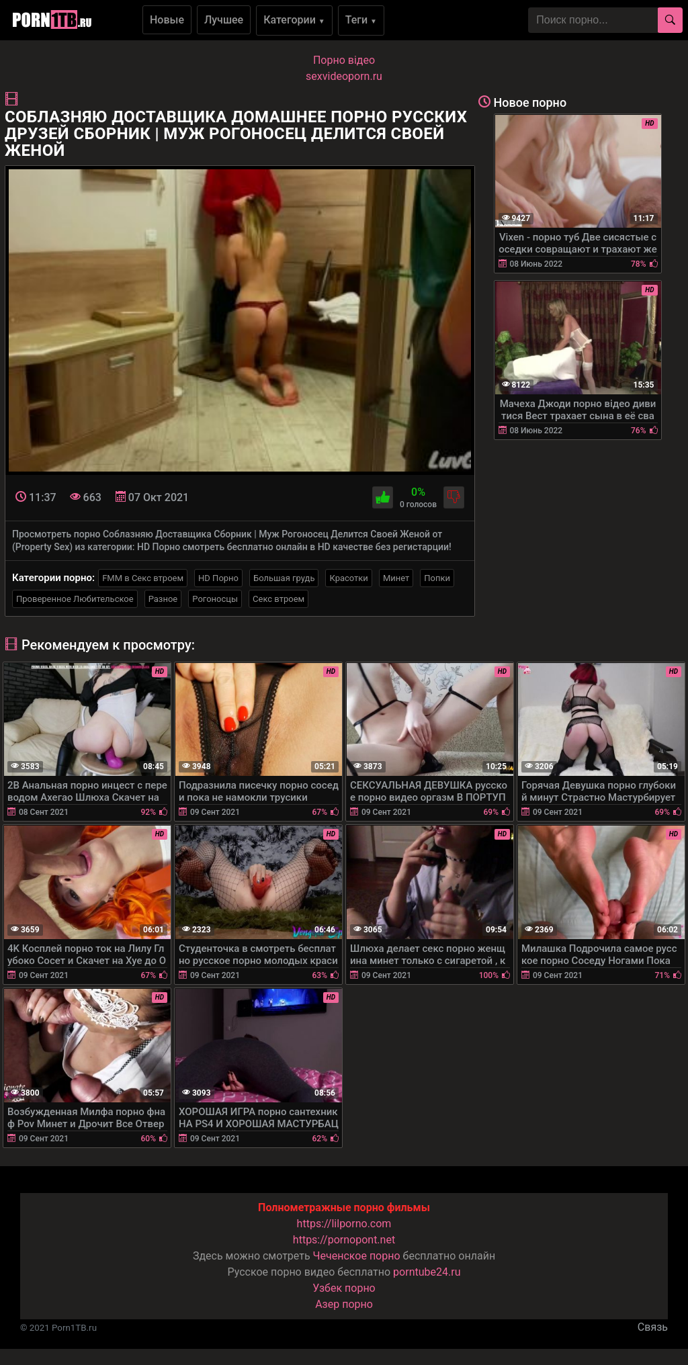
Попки (437, 578)
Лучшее (223, 19)
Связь (653, 1327)
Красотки (348, 578)
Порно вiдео (344, 60)
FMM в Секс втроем (142, 578)
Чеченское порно (356, 1255)
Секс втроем (278, 599)
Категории (294, 19)
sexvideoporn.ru (344, 76)
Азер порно (344, 1304)
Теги (361, 19)
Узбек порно (344, 1288)
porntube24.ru (426, 1272)
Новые (167, 19)
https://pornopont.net (344, 1239)
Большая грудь (283, 578)
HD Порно (218, 578)
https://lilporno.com (344, 1223)
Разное (163, 599)
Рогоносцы (215, 599)
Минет (396, 578)
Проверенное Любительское (75, 599)
